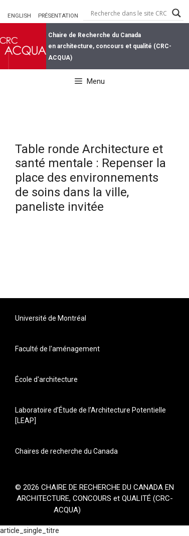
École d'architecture (46, 379)
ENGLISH (19, 15)
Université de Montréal (50, 318)
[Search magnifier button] (176, 13)
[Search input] (129, 13)
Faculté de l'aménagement (57, 349)
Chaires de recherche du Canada (66, 451)
